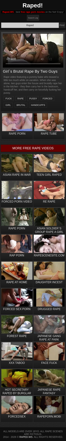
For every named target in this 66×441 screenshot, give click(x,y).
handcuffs (38, 105)
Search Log (33, 18)
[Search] (30, 25)
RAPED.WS (26, 437)
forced (47, 98)
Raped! (33, 5)
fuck (9, 98)
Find (62, 25)
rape (20, 98)
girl (8, 105)
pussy (33, 98)
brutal (21, 105)
